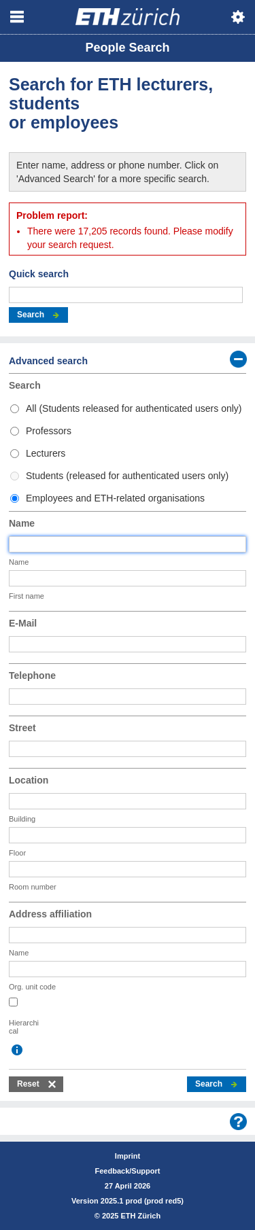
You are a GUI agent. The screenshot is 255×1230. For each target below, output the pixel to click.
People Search (127, 47)
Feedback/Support (127, 1171)
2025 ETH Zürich (131, 1216)
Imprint (127, 1156)
